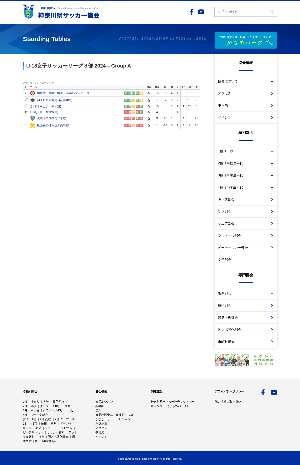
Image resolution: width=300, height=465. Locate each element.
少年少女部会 (39, 414)
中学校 (34, 410)
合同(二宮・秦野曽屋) (44, 112)
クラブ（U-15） (53, 410)
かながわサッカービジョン (112, 419)
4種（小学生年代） (232, 187)
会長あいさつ (104, 401)
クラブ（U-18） (50, 406)
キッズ (27, 428)
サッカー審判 (56, 432)
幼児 (38, 428)
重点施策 (101, 423)
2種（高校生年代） (232, 163)
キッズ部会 (226, 199)
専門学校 (58, 401)
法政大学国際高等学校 (51, 118)
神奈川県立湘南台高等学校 (54, 100)
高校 (33, 406)
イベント (224, 117)
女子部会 (224, 260)
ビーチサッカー (33, 432)
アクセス (224, 93)
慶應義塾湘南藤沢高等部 (53, 125)
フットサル (65, 428)
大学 (46, 401)
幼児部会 (224, 211)
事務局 (223, 105)
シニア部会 (226, 223)
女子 (26, 419)
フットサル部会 (229, 235)
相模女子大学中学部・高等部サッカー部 (63, 93)
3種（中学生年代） (232, 175)
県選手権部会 (228, 317)
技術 (44, 423)
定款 (98, 410)
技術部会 (224, 305)
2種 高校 (45, 419)
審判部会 (224, 293)
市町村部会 (226, 341)
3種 (25, 410)
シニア (49, 428)
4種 (25, 414)
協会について (228, 81)
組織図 (99, 406)
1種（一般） (227, 151)
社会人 (34, 401)
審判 (53, 423)
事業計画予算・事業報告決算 (114, 414)
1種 (25, 401)
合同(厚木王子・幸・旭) (45, 106)
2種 (25, 406)
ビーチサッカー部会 (233, 247)
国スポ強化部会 (229, 329)
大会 (67, 406)
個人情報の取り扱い (228, 401)
